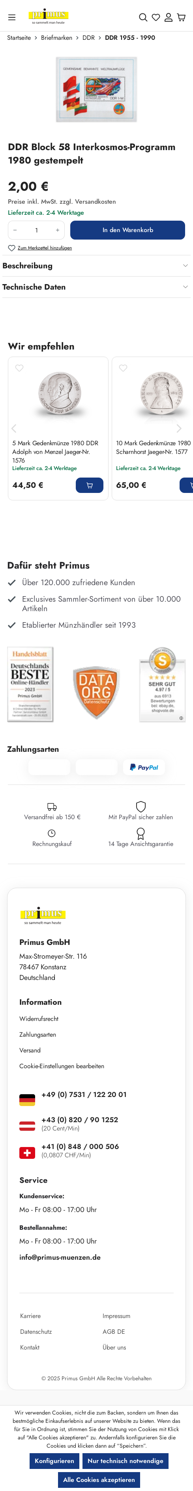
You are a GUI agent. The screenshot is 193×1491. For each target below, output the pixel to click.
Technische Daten (34, 287)
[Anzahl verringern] (15, 230)
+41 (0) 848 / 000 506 (80, 1147)
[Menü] (13, 17)
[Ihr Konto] (168, 17)
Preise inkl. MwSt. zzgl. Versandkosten (62, 201)
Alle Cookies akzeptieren (99, 1479)
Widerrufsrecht (38, 1018)
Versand (30, 1050)
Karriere (30, 1315)
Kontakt (29, 1347)
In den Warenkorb (128, 229)
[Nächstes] (179, 428)
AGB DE (114, 1331)
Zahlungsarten (37, 1034)
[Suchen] (143, 17)
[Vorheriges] (14, 428)
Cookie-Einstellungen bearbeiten (61, 1066)
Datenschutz (36, 1331)
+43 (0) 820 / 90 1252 (79, 1120)
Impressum (116, 1315)
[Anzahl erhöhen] (58, 230)
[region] (96, 94)
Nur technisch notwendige (125, 1460)
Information (40, 1002)
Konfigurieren (54, 1460)
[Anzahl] (36, 230)
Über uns (114, 1347)
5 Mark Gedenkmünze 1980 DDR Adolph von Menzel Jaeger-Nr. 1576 (55, 451)
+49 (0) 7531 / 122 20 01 (84, 1095)
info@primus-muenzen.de (60, 1257)
